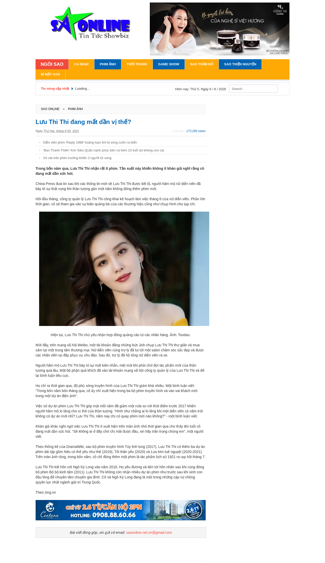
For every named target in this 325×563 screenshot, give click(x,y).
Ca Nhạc (81, 64)
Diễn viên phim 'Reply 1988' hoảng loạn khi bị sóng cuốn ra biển (90, 142)
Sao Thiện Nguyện (240, 64)
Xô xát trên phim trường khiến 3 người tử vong (77, 158)
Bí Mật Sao (50, 74)
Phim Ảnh (108, 64)
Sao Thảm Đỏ (201, 64)
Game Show (168, 64)
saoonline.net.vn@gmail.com (149, 532)
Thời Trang (137, 64)
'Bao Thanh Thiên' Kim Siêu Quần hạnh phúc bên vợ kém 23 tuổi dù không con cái (103, 150)
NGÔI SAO (52, 64)
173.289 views (196, 131)
